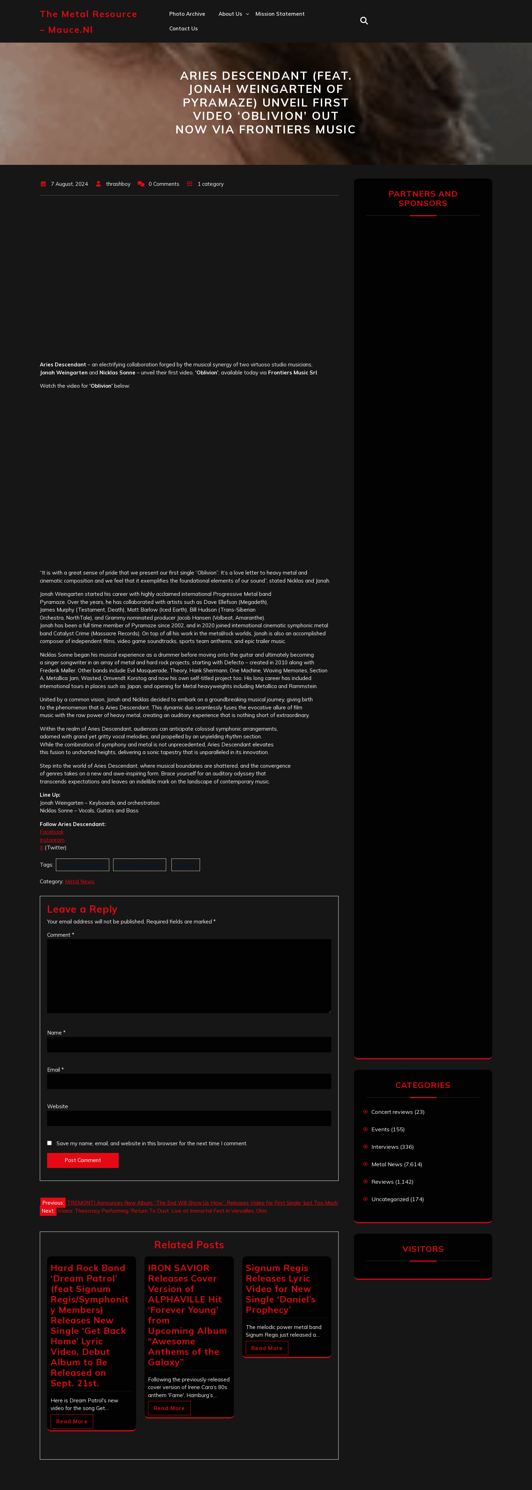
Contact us (183, 28)
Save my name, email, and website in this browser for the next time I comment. (152, 1143)
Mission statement (280, 13)
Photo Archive (187, 13)
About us (230, 13)
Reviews (382, 1181)
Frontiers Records (139, 864)
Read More (72, 1421)
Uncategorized (390, 1199)
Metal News (80, 881)
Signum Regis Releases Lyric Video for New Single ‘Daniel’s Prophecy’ (281, 1288)
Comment (60, 935)
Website (57, 1106)
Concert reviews (392, 1111)
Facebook (52, 831)
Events (380, 1129)
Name (56, 1032)
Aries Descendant (82, 864)
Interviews (385, 1146)
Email (55, 1069)
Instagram (52, 840)
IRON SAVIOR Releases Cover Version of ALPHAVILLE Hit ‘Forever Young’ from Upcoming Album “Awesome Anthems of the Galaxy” (187, 1314)
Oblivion (185, 864)
